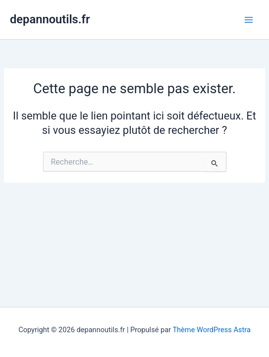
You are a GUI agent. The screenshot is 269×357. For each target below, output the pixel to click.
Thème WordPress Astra (211, 329)
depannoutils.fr (50, 19)
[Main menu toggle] (248, 19)
